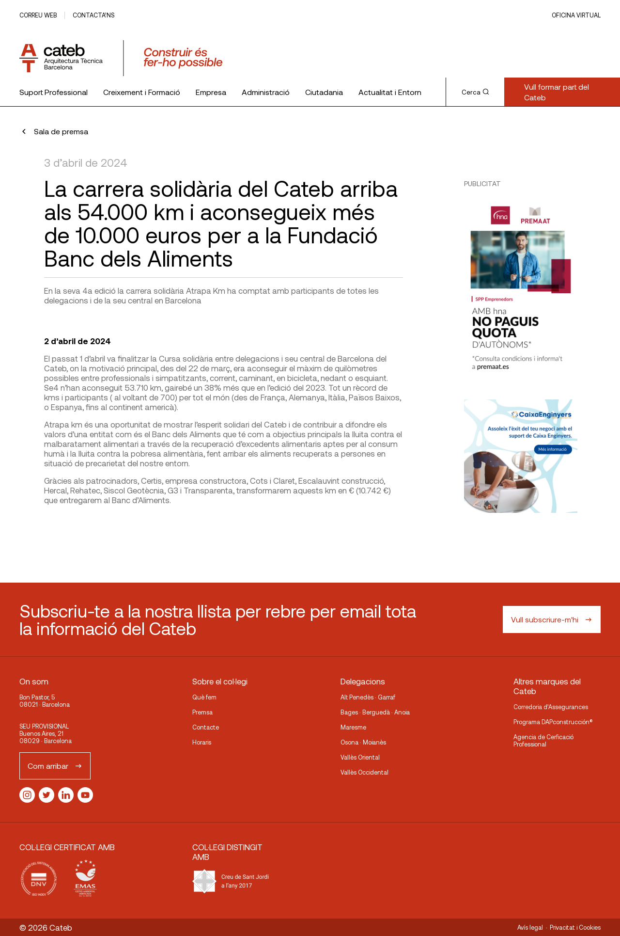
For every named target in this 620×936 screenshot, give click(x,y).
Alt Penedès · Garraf (368, 697)
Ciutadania (324, 91)
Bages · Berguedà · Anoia (375, 712)
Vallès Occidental (364, 772)
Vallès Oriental (360, 757)
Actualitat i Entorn (389, 91)
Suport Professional (53, 91)
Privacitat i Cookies (575, 927)
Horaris (201, 742)
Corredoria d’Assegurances (550, 706)
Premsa (202, 712)
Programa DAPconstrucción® (553, 721)
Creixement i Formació (141, 91)
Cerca (475, 92)
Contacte (205, 727)
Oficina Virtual (576, 15)
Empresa (211, 91)
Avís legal (530, 927)
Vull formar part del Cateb (556, 92)
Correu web (38, 15)
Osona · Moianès (363, 742)
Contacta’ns (93, 15)
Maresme (353, 727)
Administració (266, 91)
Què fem (204, 697)
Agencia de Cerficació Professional (543, 740)
